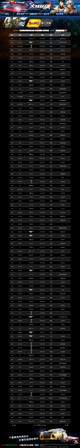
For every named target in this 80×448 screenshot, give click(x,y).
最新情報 (20, 14)
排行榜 (46, 14)
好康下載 (60, 14)
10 (45, 425)
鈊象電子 (42, 444)
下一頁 (66, 425)
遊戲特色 (33, 14)
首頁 (7, 14)
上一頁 (14, 425)
